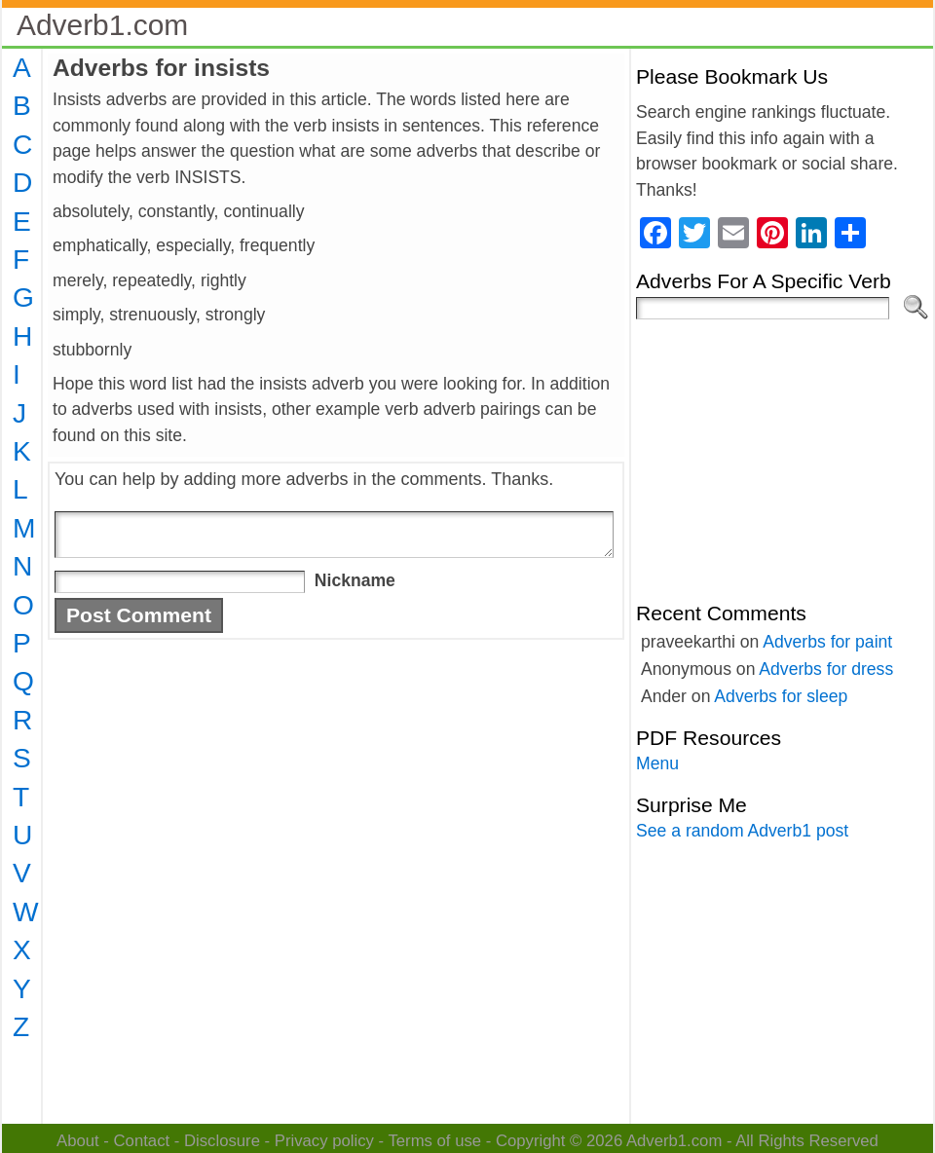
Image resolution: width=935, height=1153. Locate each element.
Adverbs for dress (826, 669)
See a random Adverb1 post (742, 830)
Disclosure (222, 1141)
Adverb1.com (102, 25)
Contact (142, 1141)
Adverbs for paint (827, 641)
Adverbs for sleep (780, 696)
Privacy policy (324, 1141)
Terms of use (434, 1141)
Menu (657, 763)
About (77, 1141)
